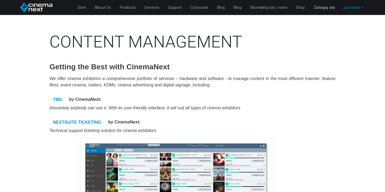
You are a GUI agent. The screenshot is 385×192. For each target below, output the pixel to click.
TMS (57, 99)
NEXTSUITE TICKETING (77, 122)
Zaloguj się (324, 7)
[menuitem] (81, 7)
